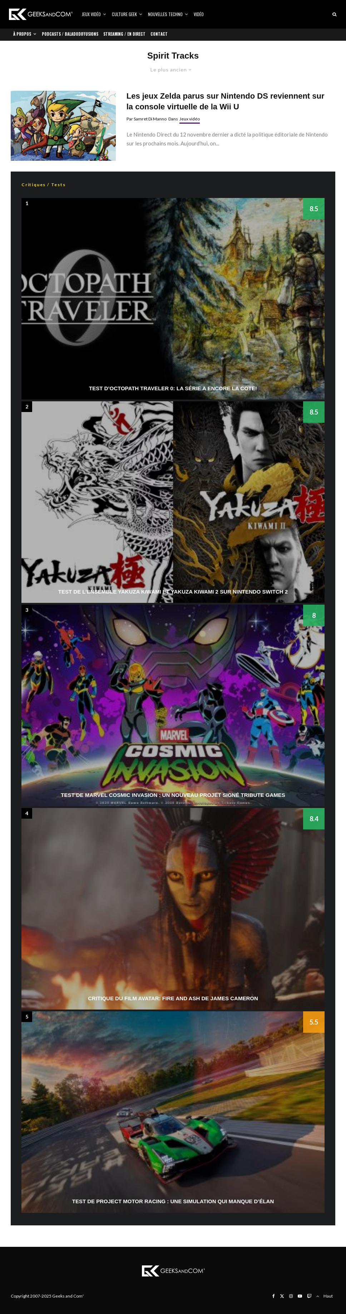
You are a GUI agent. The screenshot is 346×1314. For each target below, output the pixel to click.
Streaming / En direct (124, 34)
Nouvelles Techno (165, 14)
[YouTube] (300, 1296)
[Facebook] (273, 1296)
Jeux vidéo (91, 14)
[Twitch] (309, 1296)
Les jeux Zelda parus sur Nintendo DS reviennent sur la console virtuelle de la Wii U (226, 101)
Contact (159, 34)
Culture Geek (124, 14)
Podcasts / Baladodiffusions (70, 34)
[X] (282, 1296)
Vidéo (199, 14)
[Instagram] (291, 1296)
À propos (22, 34)
